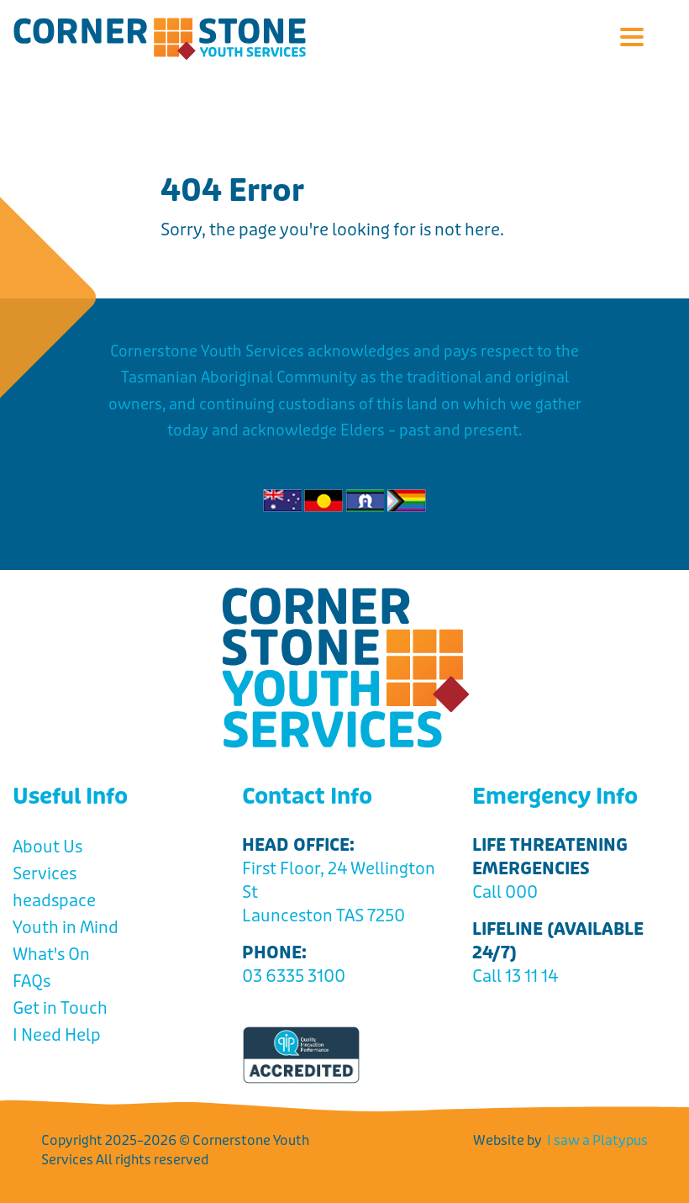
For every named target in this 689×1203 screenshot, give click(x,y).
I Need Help (57, 1035)
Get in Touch (60, 1008)
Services (44, 873)
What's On (51, 954)
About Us (47, 846)
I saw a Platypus (597, 1140)
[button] (631, 38)
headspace (54, 900)
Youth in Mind (65, 927)
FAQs (31, 981)
